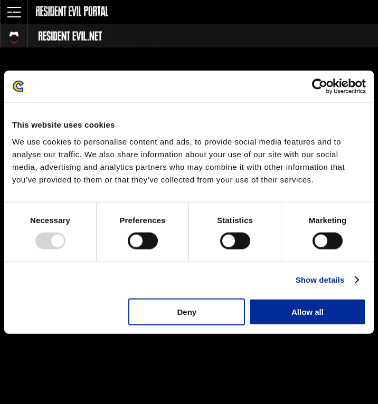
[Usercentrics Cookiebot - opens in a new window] (319, 86)
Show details (320, 279)
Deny (187, 311)
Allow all (307, 311)
